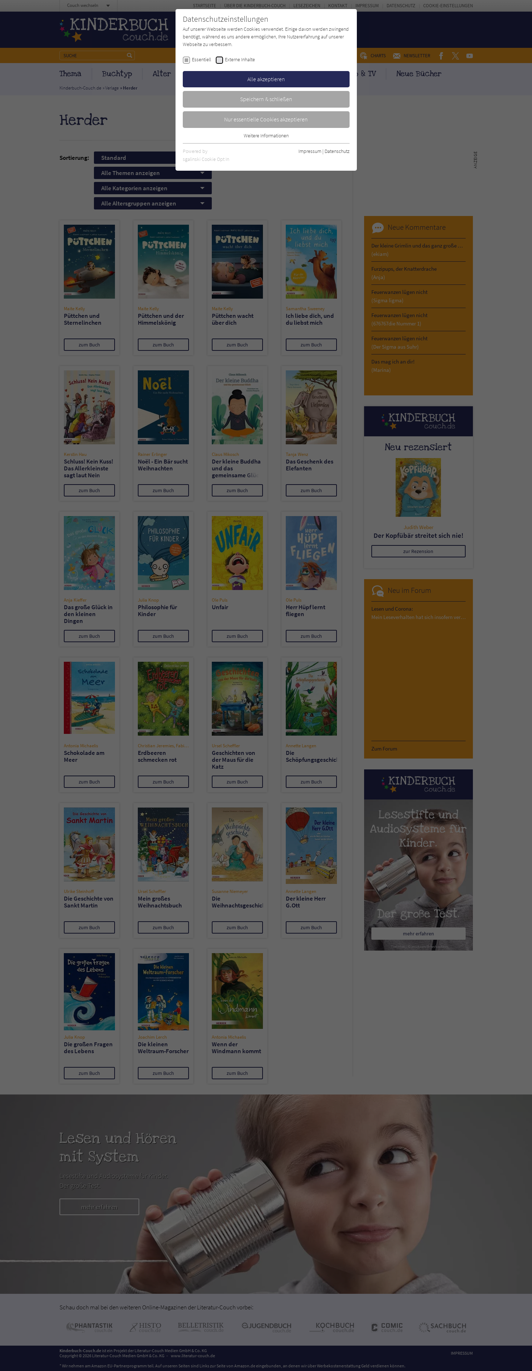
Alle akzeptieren (266, 79)
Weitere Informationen (266, 135)
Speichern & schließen (266, 99)
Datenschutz (337, 151)
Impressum (309, 151)
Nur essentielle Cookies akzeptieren (266, 119)
